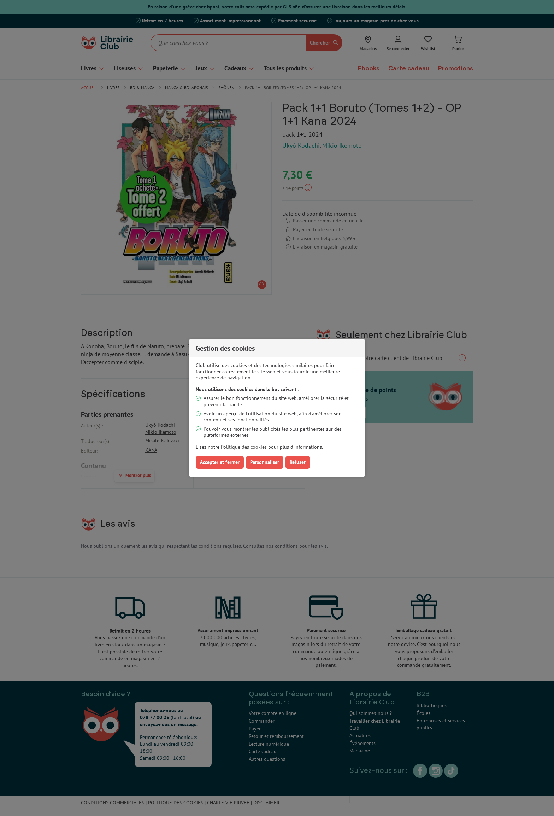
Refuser (298, 462)
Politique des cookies (244, 447)
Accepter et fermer (220, 462)
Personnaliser (264, 462)
